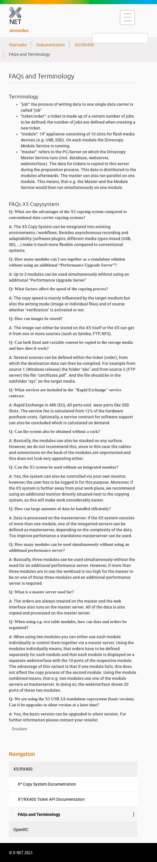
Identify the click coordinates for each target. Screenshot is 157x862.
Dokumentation (50, 44)
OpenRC (20, 829)
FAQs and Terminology (39, 814)
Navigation (22, 754)
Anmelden (19, 30)
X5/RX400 (84, 44)
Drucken (19, 729)
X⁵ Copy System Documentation (47, 784)
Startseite (18, 44)
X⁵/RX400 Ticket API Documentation (51, 799)
